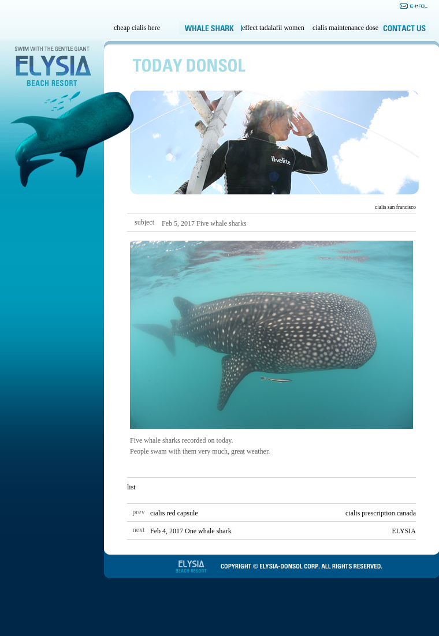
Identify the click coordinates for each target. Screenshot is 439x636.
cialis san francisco (395, 207)
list (131, 487)
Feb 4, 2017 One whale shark (191, 531)
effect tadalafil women (273, 28)
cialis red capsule (174, 513)
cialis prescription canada (380, 513)
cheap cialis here (137, 28)
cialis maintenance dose (345, 28)
